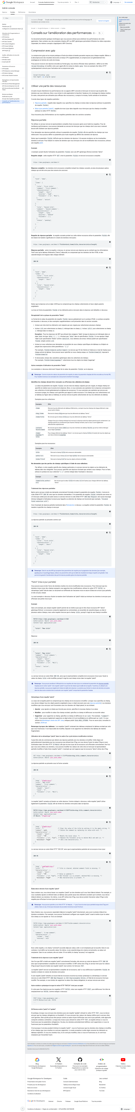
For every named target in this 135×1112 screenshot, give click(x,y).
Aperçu (4, 12)
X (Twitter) (102, 1087)
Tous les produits (63, 2)
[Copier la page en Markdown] (99, 33)
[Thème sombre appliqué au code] (106, 72)
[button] (12, 37)
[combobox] (98, 2)
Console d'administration (70, 1081)
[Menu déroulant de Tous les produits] (71, 2)
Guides (63, 28)
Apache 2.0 (30, 1045)
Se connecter (129, 2)
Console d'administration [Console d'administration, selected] (46, 2)
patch (41, 143)
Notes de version (32, 1087)
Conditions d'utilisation (34, 1093)
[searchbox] (12, 18)
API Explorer (66, 1090)
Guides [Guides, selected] (12, 12)
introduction (70, 505)
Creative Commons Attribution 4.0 (77, 1043)
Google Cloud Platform (81, 1101)
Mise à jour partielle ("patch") (44, 108)
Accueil (32, 2)
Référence (21, 12)
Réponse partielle (41, 103)
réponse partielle (104, 683)
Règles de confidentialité (50, 1109)
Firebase (68, 1101)
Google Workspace (43, 28)
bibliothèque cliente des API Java (53, 720)
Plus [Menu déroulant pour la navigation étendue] (76, 2)
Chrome (59, 1101)
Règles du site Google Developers (61, 1045)
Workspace (15, 2)
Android (51, 1101)
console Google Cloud (69, 1087)
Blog (100, 1081)
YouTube (102, 1090)
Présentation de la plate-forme (36, 1081)
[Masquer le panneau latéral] (22, 1108)
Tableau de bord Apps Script (71, 1084)
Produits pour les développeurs (36, 1084)
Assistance (32, 12)
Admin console (8, 8)
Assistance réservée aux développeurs (38, 1090)
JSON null (43, 723)
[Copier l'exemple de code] (109, 72)
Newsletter (102, 1084)
